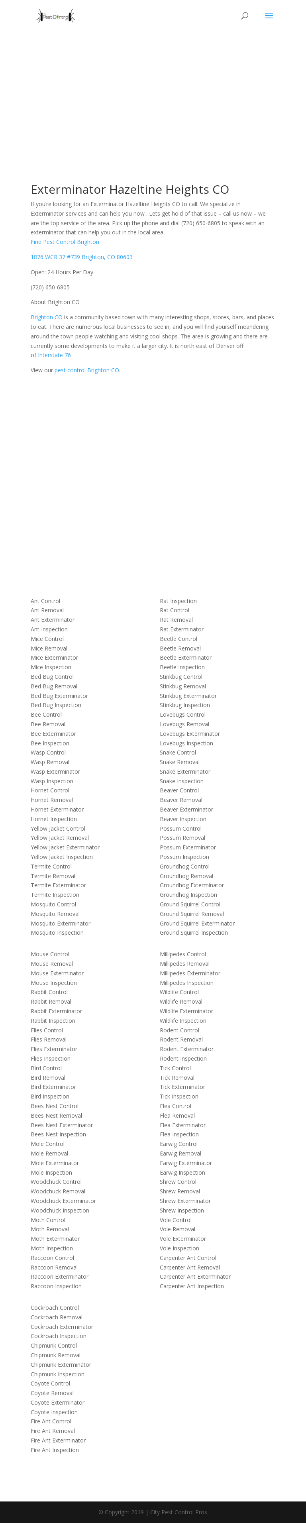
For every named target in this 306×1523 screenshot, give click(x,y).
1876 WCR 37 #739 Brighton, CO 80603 (82, 257)
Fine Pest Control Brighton (65, 242)
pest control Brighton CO (87, 370)
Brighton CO (47, 317)
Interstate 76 (54, 355)
